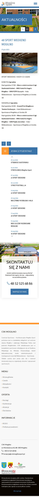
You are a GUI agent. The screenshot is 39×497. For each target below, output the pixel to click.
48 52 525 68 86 (19, 283)
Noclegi (5, 400)
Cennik (5, 380)
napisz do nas (19, 292)
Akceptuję (17, 491)
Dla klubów (6, 411)
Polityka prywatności (10, 427)
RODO (5, 423)
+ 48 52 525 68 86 (9, 451)
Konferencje (6, 404)
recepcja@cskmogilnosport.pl (13, 454)
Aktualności (6, 384)
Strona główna (7, 377)
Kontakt (5, 387)
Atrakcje (5, 407)
